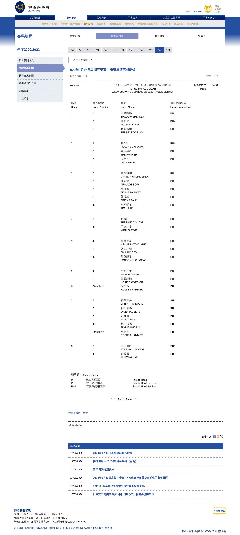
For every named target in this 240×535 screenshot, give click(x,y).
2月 (114, 49)
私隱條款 (88, 528)
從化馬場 (165, 23)
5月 (89, 49)
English (198, 11)
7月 (72, 49)
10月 (150, 49)
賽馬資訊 (71, 17)
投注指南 (178, 23)
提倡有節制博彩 (74, 528)
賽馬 (216, 6)
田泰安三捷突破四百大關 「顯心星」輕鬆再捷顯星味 (123, 494)
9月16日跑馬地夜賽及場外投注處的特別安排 (119, 486)
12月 (131, 49)
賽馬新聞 (88, 23)
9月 (159, 49)
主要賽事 (101, 23)
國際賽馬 (129, 23)
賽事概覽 (159, 35)
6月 (81, 49)
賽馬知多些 (192, 23)
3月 (105, 49)
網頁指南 (53, 528)
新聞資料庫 (117, 35)
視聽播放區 (115, 23)
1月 (122, 49)
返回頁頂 (77, 425)
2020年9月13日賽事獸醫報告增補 (112, 453)
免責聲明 (98, 528)
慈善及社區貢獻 (171, 17)
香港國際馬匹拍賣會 (147, 23)
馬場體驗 (35, 17)
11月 (140, 49)
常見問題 (18, 528)
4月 (97, 49)
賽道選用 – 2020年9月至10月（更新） (115, 461)
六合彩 (217, 12)
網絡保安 (109, 528)
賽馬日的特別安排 (103, 469)
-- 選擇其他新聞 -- (81, 59)
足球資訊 (101, 17)
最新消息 (75, 35)
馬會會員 (133, 17)
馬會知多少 (209, 17)
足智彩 (217, 9)
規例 (62, 528)
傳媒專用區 (41, 528)
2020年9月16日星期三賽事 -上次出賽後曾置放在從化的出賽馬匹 (130, 477)
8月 (168, 49)
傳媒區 (202, 35)
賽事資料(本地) (49, 23)
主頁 (188, 11)
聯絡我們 (29, 528)
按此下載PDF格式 (78, 413)
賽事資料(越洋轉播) (70, 23)
